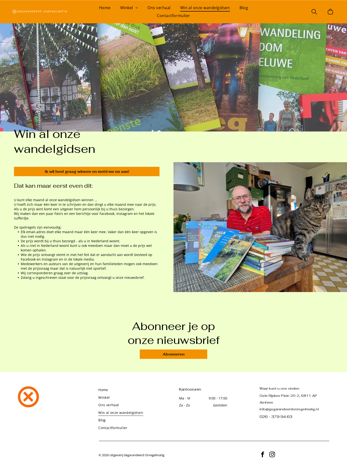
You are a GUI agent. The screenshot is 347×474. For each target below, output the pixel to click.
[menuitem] (104, 8)
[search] (314, 12)
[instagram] (272, 455)
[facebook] (262, 455)
